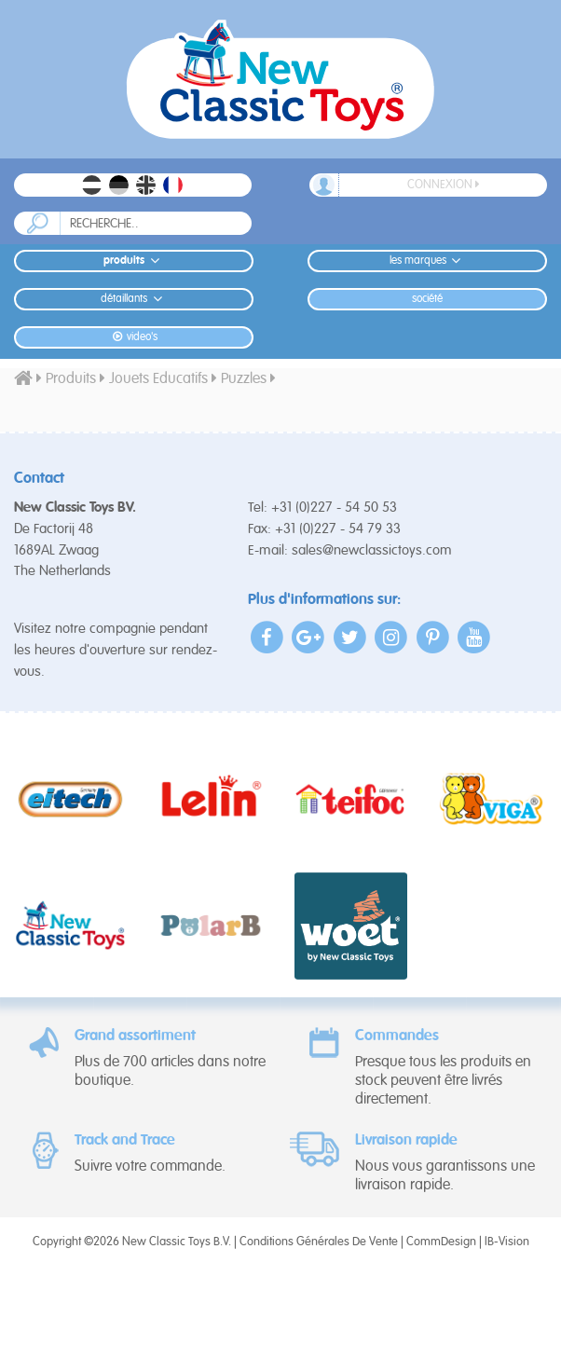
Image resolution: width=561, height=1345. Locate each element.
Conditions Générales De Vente (318, 1242)
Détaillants (134, 299)
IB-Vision (507, 1242)
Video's (133, 337)
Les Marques (428, 260)
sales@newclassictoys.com (372, 550)
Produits (133, 260)
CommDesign (441, 1242)
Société (427, 299)
